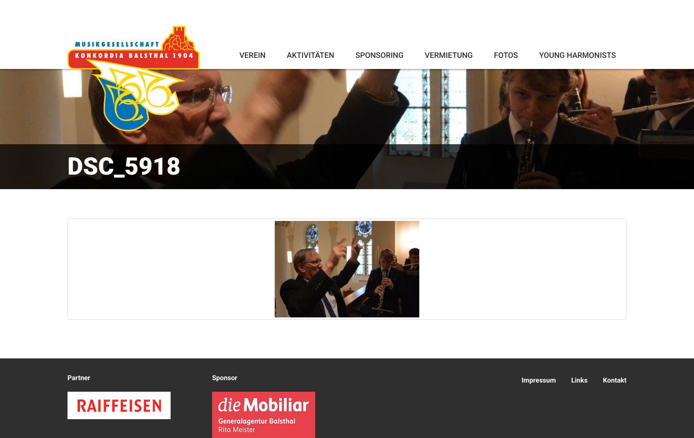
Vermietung (449, 55)
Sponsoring (379, 55)
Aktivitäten (310, 55)
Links (579, 380)
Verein (253, 55)
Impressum (538, 380)
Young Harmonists (577, 55)
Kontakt (615, 380)
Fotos (506, 55)
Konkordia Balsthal (133, 78)
